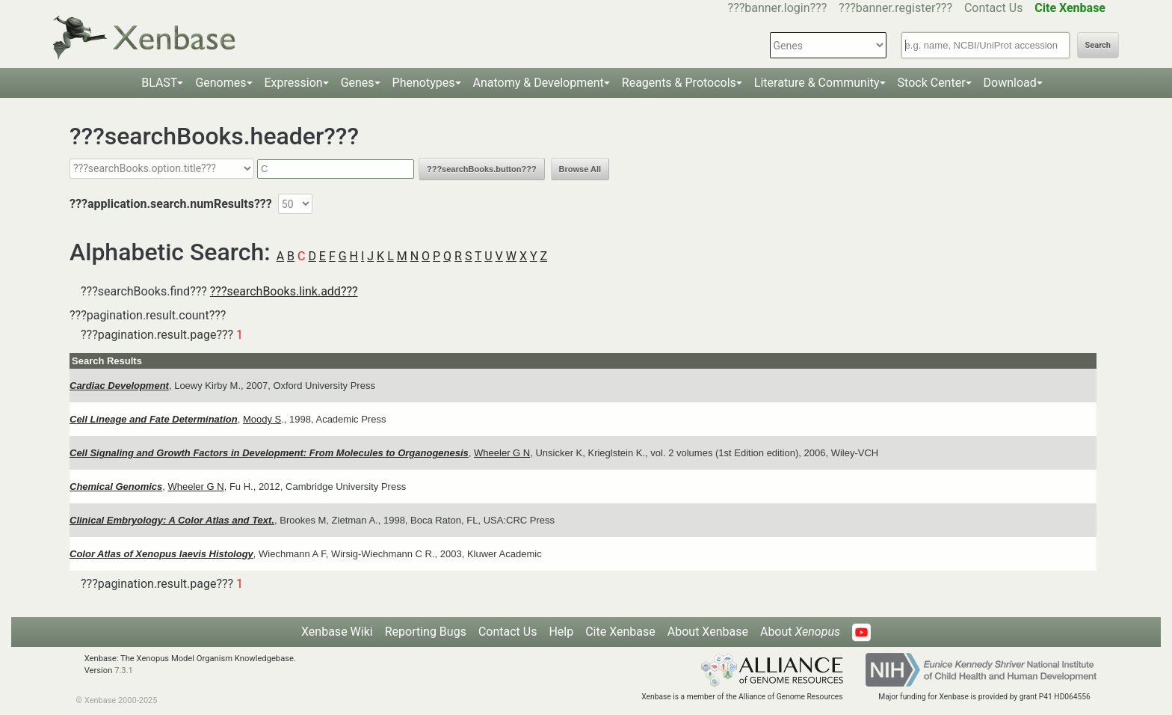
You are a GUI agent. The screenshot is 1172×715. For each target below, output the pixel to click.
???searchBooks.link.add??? (284, 291)
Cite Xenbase (620, 632)
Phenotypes (423, 83)
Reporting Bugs (425, 632)
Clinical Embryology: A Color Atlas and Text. (172, 520)
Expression (294, 83)
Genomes (220, 83)
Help (561, 632)
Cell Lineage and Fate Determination (154, 419)
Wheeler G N (502, 452)
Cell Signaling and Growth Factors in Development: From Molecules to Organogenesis (269, 452)
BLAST (159, 83)
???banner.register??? (895, 8)
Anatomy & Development (538, 83)
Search (1098, 45)
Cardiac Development (119, 385)
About (800, 632)
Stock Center (932, 83)
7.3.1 (123, 670)
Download (1010, 83)
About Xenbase (707, 632)
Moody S (262, 419)
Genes (357, 83)
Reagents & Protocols (679, 83)
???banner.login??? (777, 8)
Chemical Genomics (116, 486)
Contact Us (993, 8)
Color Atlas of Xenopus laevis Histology (161, 553)
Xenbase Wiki (337, 632)
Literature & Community (817, 83)
